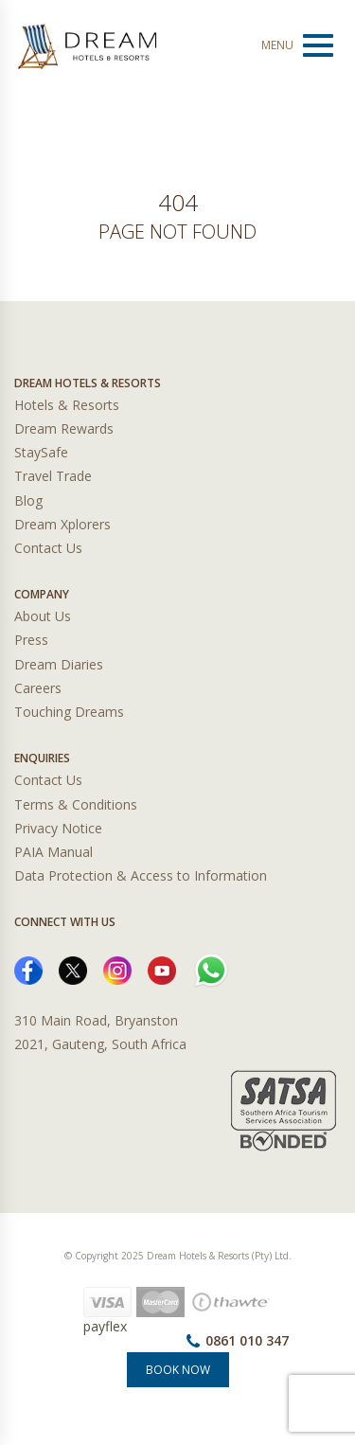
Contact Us (48, 548)
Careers (38, 688)
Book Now (178, 1370)
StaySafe (41, 452)
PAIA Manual (53, 852)
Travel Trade (53, 476)
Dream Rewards (64, 428)
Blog (28, 500)
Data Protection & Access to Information (140, 875)
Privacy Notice (58, 828)
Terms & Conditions (75, 804)
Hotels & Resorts (66, 405)
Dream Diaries (58, 664)
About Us (42, 616)
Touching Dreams (69, 712)
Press (31, 640)
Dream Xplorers (62, 524)
